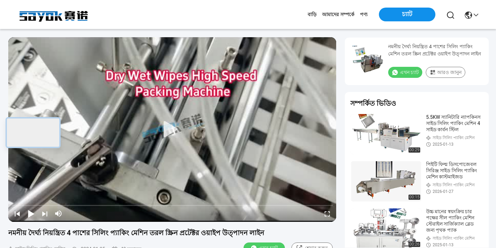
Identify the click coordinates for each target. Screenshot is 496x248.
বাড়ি (312, 14)
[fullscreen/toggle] (327, 213)
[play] (172, 129)
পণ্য (364, 14)
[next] (45, 213)
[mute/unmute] (58, 213)
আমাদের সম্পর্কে (338, 14)
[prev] (17, 213)
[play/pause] (31, 213)
